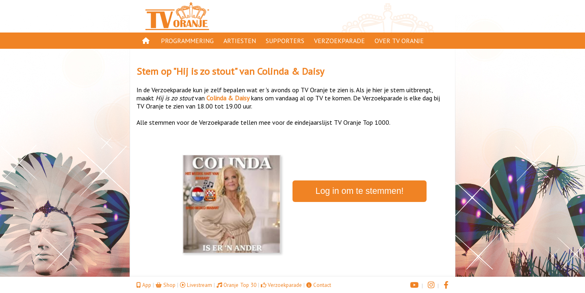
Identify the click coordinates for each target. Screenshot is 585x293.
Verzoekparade (339, 41)
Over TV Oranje (399, 41)
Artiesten (239, 41)
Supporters (285, 41)
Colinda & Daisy (290, 71)
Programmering (187, 41)
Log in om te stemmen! (360, 191)
